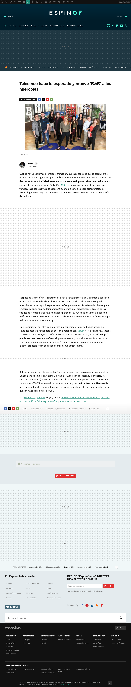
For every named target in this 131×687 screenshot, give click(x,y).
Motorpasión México (83, 669)
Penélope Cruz (94, 67)
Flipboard (117, 25)
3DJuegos (26, 640)
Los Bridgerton (52, 593)
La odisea (41, 67)
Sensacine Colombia (48, 673)
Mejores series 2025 (35, 567)
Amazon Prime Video (13, 593)
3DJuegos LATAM (28, 669)
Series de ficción (37, 409)
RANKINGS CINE (57, 25)
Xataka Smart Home (12, 650)
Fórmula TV (29, 397)
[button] (32, 163)
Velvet (81, 330)
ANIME (44, 25)
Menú (10, 16)
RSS (97, 605)
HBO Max (29, 593)
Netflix (28, 588)
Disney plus (10, 588)
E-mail (51, 99)
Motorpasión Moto (82, 643)
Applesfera (9, 647)
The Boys (82, 67)
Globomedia (61, 409)
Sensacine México (47, 669)
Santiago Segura (28, 67)
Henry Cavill (107, 67)
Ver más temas (12, 607)
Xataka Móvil (10, 643)
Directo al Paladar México (64, 670)
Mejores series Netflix (102, 567)
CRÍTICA (12, 25)
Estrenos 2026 (69, 567)
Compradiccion (98, 647)
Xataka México (11, 669)
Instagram (108, 25)
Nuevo (120, 16)
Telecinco (49, 409)
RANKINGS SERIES (75, 25)
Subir (118, 628)
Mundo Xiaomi (11, 654)
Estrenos (9, 583)
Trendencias (97, 640)
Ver (67, 476)
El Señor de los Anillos (68, 67)
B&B (62, 185)
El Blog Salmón (116, 640)
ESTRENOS (23, 25)
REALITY (34, 25)
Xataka (8, 640)
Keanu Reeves (52, 67)
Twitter (125, 25)
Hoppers (9, 598)
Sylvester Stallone (120, 67)
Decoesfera (97, 643)
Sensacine (44, 640)
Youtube (121, 25)
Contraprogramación (78, 409)
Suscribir (108, 586)
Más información (65, 684)
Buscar (121, 618)
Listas (49, 588)
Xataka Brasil (10, 673)
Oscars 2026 (31, 598)
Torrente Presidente (54, 598)
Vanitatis (41, 397)
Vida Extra (26, 643)
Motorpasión (80, 640)
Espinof (66, 13)
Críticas (50, 583)
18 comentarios (29, 99)
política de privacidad (95, 591)
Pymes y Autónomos (118, 643)
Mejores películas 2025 (53, 567)
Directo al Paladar (64, 640)
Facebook (112, 25)
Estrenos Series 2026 (84, 567)
